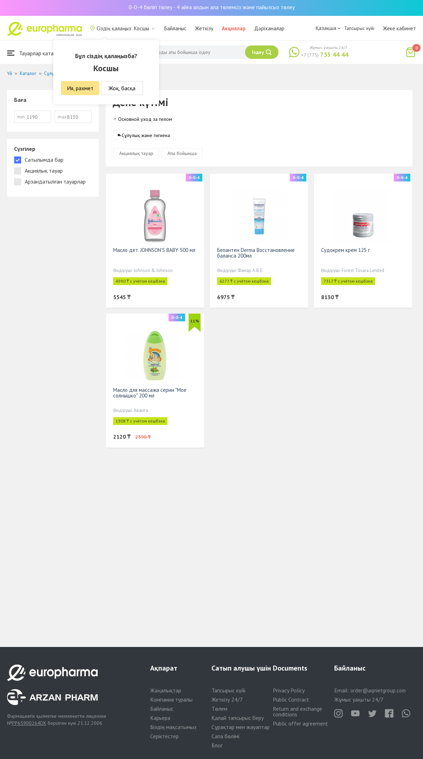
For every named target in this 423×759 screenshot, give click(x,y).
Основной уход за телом (145, 119)
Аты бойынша (182, 153)
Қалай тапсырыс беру (238, 717)
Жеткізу (204, 28)
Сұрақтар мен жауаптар (241, 726)
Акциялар (234, 28)
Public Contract (291, 699)
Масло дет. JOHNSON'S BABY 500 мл (154, 250)
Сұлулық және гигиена (146, 135)
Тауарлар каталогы (36, 53)
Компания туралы (171, 699)
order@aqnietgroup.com (378, 690)
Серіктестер (164, 736)
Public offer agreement (300, 723)
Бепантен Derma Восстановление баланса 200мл (256, 253)
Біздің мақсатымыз (173, 726)
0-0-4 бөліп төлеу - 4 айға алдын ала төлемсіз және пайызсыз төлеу (212, 7)
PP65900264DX (29, 723)
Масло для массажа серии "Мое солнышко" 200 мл (149, 393)
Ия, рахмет (80, 88)
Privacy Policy (289, 690)
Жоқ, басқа (122, 88)
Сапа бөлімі (225, 736)
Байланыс (175, 28)
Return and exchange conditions (297, 711)
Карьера (160, 717)
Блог (217, 745)
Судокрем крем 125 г (345, 250)
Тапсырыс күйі (359, 28)
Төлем (219, 708)
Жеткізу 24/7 (227, 699)
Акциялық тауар (136, 153)
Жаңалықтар (165, 690)
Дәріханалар (269, 28)
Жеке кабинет (399, 28)
